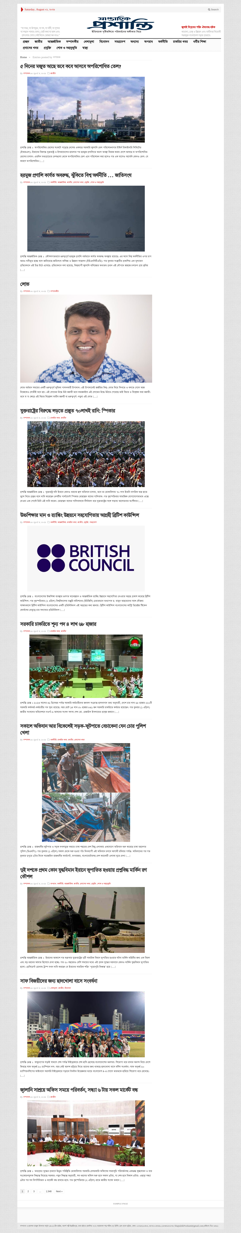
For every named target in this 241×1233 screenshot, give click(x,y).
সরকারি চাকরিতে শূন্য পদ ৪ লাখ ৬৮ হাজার (58, 624)
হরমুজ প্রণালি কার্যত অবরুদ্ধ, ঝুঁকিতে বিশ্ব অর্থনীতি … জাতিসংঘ (75, 175)
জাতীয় (38, 42)
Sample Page (120, 1204)
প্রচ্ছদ (26, 42)
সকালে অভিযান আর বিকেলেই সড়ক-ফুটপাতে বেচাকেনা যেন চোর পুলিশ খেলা (83, 729)
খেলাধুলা (89, 42)
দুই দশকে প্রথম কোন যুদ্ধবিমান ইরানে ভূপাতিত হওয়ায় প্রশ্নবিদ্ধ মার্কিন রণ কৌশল (83, 873)
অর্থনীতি (163, 42)
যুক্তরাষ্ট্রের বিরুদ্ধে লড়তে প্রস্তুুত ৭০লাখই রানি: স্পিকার (67, 410)
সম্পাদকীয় (72, 42)
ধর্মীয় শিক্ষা (199, 42)
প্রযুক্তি (47, 48)
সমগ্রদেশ (119, 42)
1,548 (49, 1191)
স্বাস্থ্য (85, 48)
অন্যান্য (134, 42)
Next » (59, 1191)
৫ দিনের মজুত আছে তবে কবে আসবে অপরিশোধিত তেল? (70, 66)
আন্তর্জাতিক (54, 42)
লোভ (24, 284)
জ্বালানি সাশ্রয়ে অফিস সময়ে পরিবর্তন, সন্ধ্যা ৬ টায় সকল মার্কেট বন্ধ (79, 1090)
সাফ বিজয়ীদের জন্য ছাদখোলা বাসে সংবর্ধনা (58, 981)
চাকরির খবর (180, 42)
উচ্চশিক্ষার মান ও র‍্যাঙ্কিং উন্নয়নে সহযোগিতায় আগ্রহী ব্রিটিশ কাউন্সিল (79, 515)
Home (23, 57)
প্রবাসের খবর (30, 48)
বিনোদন (104, 42)
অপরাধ (148, 42)
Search (213, 9)
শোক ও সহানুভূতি (66, 48)
